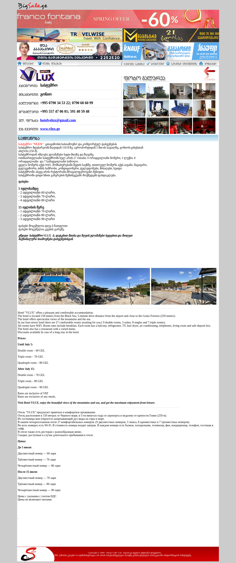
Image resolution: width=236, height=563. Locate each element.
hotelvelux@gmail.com (58, 120)
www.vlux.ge (50, 129)
